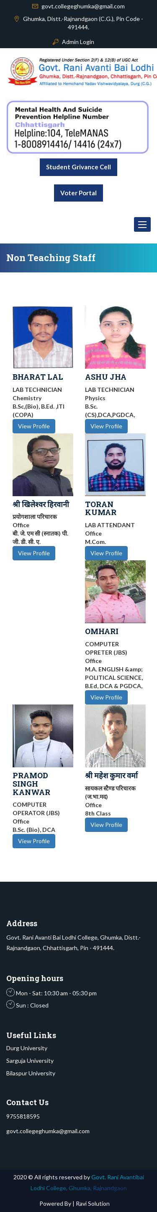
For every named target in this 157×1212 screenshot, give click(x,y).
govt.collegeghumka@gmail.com (83, 6)
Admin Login (78, 41)
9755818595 (23, 1116)
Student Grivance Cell (78, 167)
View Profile (34, 426)
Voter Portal (78, 193)
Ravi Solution (92, 1203)
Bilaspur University (30, 1073)
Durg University (26, 1047)
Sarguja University (30, 1060)
